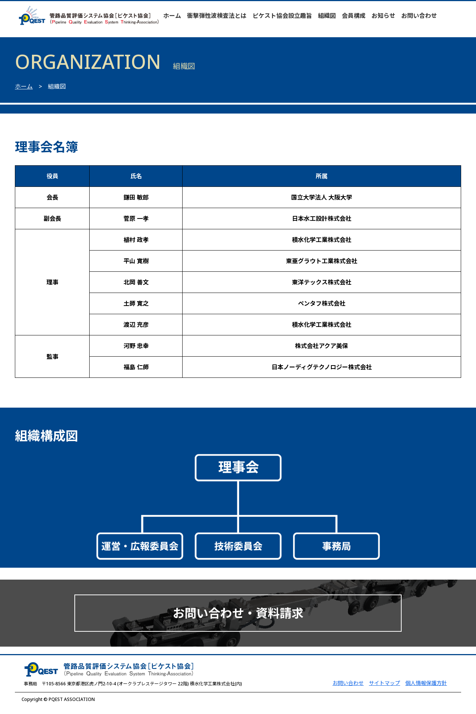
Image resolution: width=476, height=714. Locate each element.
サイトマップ (384, 682)
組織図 (327, 16)
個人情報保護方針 (426, 682)
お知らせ (383, 16)
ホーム (172, 16)
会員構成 (354, 16)
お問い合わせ (419, 16)
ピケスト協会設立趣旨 (282, 16)
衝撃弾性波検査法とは (217, 16)
